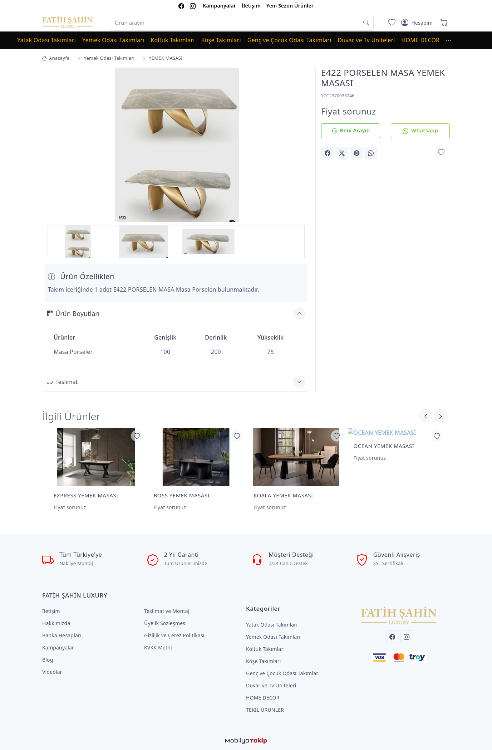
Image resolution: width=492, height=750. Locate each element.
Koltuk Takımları (173, 40)
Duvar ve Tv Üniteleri (366, 40)
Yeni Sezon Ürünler (290, 5)
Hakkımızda (56, 623)
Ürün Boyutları (73, 313)
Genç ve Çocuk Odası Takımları (289, 40)
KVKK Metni (158, 647)
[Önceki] (440, 415)
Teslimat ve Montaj (167, 611)
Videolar (52, 671)
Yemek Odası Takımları (113, 40)
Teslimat (62, 382)
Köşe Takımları (221, 40)
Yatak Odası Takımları (46, 40)
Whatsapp (420, 131)
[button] (452, 40)
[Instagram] (406, 636)
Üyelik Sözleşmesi (165, 623)
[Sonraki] (425, 415)
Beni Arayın (350, 131)
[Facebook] (392, 636)
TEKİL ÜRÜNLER (265, 709)
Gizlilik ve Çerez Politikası (174, 635)
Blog (47, 659)
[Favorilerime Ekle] (441, 152)
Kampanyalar (219, 5)
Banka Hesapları (62, 635)
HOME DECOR (421, 40)
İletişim (251, 5)
